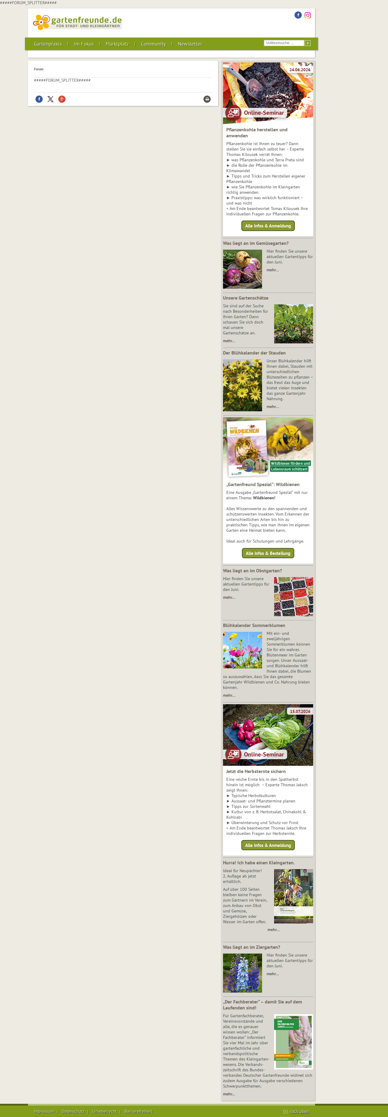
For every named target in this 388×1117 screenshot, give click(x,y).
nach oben (299, 1111)
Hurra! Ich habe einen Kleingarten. (259, 863)
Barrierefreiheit (138, 1111)
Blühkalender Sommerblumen (254, 625)
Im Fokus (84, 44)
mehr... (229, 1094)
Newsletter (190, 44)
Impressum (44, 1111)
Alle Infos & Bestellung (268, 553)
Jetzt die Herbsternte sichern (256, 771)
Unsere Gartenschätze (245, 298)
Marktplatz (117, 44)
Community (153, 44)
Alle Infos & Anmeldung (268, 226)
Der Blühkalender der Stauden (254, 353)
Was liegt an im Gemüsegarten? (256, 243)
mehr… (273, 269)
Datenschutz (73, 1111)
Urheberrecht (105, 1111)
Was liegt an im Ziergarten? (251, 947)
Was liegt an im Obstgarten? (252, 571)
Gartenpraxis (48, 44)
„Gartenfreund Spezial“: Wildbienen (263, 484)
